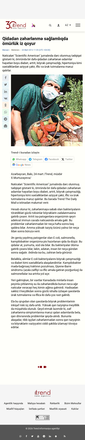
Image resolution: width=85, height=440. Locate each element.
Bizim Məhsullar (72, 403)
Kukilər (75, 408)
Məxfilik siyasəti (58, 408)
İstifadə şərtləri (37, 408)
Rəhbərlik (55, 403)
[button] (5, 78)
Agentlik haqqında (13, 403)
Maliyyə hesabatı (36, 403)
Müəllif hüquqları (15, 408)
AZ (66, 25)
